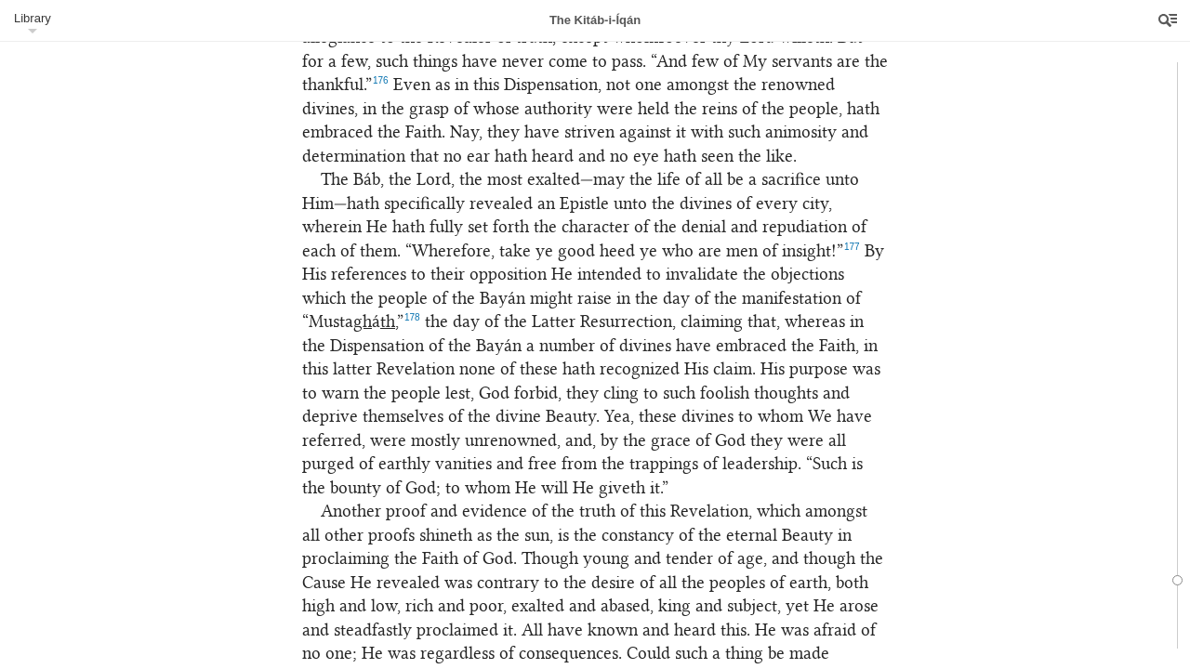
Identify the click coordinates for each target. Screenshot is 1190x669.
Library (32, 18)
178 (412, 317)
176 (381, 80)
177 (852, 247)
